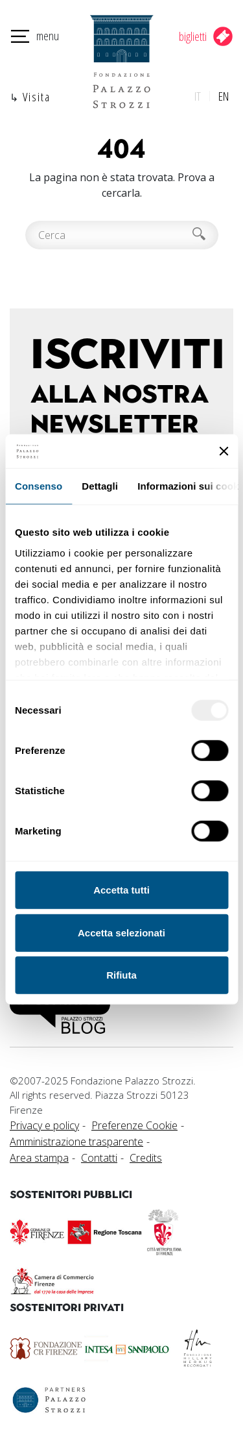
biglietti (193, 36)
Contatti (99, 1158)
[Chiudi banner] (223, 451)
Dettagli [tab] (100, 486)
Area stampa (39, 1158)
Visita (37, 96)
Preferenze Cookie (134, 1125)
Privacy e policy (44, 1125)
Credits (146, 1158)
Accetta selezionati (121, 932)
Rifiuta (121, 975)
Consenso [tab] (38, 486)
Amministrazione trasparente (76, 1141)
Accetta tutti (121, 889)
